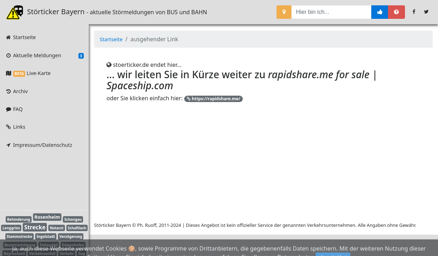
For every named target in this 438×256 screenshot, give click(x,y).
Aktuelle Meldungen (44, 55)
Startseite (20, 37)
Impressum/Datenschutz (38, 145)
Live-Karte (27, 73)
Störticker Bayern (50, 12)
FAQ (14, 109)
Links (15, 126)
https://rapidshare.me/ (213, 99)
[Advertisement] (39, 180)
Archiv (16, 91)
